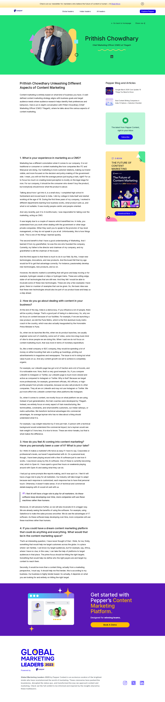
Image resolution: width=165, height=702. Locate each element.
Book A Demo (110, 625)
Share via (140, 23)
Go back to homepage (121, 23)
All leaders (101, 11)
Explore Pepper (148, 11)
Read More (115, 4)
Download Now (125, 213)
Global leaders (68, 11)
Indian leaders (85, 11)
